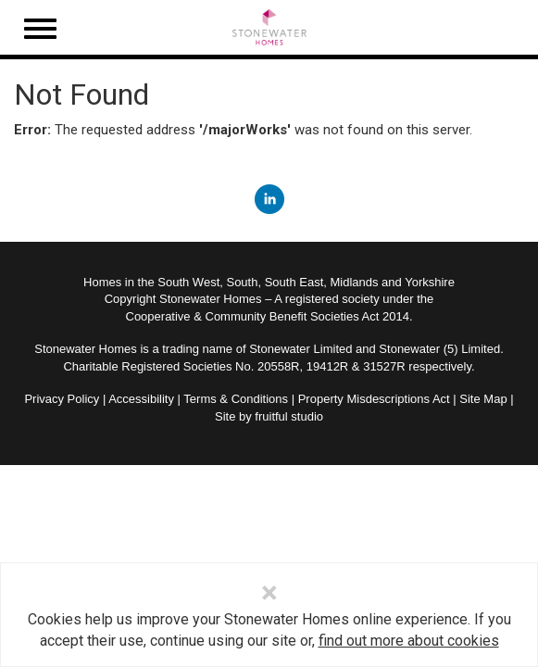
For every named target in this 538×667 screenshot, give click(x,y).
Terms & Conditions (235, 399)
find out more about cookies (409, 640)
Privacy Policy (61, 399)
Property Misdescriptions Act (374, 399)
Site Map (483, 399)
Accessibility (141, 399)
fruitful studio (289, 416)
